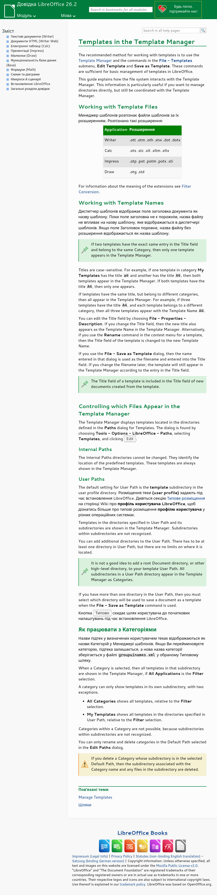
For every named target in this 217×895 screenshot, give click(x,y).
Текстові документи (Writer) (32, 36)
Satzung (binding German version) (98, 860)
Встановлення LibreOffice (30, 84)
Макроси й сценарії (26, 79)
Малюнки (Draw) (24, 55)
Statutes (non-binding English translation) (167, 856)
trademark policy (132, 884)
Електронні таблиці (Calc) (30, 46)
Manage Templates (95, 797)
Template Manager (95, 60)
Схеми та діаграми (25, 74)
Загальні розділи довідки (30, 88)
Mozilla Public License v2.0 (177, 865)
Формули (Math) (23, 69)
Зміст (8, 31)
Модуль (24, 15)
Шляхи (84, 804)
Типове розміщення (186, 498)
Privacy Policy (121, 856)
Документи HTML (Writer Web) (34, 41)
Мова (66, 15)
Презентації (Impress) (27, 50)
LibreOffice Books (142, 832)
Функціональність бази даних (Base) (31, 62)
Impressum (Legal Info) (90, 856)
